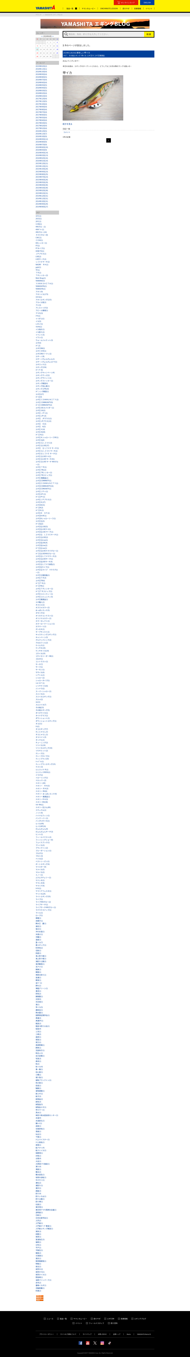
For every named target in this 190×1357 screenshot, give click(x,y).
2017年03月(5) (41, 123)
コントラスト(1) (42, 661)
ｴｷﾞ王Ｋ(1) (40, 510)
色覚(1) (38, 1085)
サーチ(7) (39, 664)
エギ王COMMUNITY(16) (45, 486)
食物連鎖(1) (40, 1091)
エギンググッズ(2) (43, 375)
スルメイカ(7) (41, 704)
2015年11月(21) (42, 166)
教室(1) (38, 980)
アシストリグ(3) (42, 307)
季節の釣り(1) (41, 975)
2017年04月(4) (41, 120)
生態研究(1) (40, 1128)
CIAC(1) (39, 237)
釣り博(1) (39, 1201)
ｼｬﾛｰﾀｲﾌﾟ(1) (40, 683)
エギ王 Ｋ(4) (40, 429)
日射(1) (38, 1215)
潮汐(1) (38, 1188)
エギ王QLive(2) (41, 545)
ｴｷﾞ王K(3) (39, 507)
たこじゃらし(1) (42, 731)
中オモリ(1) (40, 1180)
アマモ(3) (39, 313)
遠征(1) (38, 926)
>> (53, 36)
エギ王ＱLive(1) (42, 540)
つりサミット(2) (42, 750)
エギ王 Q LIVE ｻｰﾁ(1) (43, 456)
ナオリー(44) (41, 783)
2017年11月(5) (41, 101)
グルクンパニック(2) (43, 640)
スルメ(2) (39, 699)
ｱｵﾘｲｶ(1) (39, 297)
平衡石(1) (39, 1250)
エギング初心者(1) (43, 386)
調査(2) (38, 1191)
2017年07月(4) (41, 112)
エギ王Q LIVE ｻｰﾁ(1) (43, 529)
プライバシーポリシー (46, 1334)
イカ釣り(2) (40, 332)
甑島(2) (38, 1023)
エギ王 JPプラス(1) (44, 418)
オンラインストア (128, 2)
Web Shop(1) (41, 278)
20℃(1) (38, 221)
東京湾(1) (39, 1207)
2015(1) (39, 218)
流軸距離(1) (40, 1288)
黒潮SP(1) (39, 1020)
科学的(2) (39, 948)
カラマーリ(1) (41, 626)
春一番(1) (39, 1069)
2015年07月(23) (42, 177)
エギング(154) (41, 367)
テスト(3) (39, 767)
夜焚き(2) (39, 1269)
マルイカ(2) (40, 872)
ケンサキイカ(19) (42, 650)
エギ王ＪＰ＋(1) (42, 491)
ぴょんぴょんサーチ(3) (44, 831)
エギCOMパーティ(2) (43, 353)
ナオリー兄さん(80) (43, 807)
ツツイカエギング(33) (44, 748)
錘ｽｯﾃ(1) (39, 1123)
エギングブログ (140, 1319)
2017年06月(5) (41, 114)
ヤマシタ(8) (40, 883)
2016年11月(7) (41, 133)
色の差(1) (39, 1083)
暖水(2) (38, 1172)
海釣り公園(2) (41, 961)
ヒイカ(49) (40, 823)
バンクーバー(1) (42, 818)
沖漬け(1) (39, 934)
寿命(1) (38, 1061)
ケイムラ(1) (40, 645)
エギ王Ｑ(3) (40, 521)
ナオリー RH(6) (41, 791)
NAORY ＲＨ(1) (42, 264)
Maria (129, 1334)
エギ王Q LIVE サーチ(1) (44, 532)
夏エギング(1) (41, 945)
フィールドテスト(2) (43, 837)
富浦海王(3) (40, 1239)
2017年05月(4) (41, 117)
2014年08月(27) (42, 206)
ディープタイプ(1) (42, 756)
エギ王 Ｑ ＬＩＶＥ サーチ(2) (47, 451)
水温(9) (38, 1118)
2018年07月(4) (41, 79)
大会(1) (38, 1161)
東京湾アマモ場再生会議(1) (46, 1210)
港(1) (38, 1004)
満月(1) (38, 1258)
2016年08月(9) (41, 142)
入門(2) (38, 1220)
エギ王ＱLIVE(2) (42, 537)
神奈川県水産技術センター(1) (47, 1115)
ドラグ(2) (39, 775)
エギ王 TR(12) (41, 470)
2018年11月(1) (41, 69)
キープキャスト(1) (43, 632)
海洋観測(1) (40, 964)
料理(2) (38, 1290)
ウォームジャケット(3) (44, 340)
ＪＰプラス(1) (41, 253)
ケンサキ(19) (41, 648)
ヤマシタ (38, 15)
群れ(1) (38, 985)
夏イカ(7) (39, 942)
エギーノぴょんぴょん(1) (45, 359)
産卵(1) (38, 1037)
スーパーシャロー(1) (43, 691)
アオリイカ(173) (42, 294)
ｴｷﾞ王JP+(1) (40, 496)
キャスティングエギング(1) (46, 634)
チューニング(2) (42, 742)
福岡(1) (38, 1242)
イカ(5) (38, 321)
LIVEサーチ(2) (41, 259)
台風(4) (38, 1158)
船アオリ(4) (40, 1147)
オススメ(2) (40, 605)
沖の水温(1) (40, 931)
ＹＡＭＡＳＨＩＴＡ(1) (44, 283)
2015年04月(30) (42, 185)
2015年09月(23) (42, 171)
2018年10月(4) (41, 71)
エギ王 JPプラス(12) (43, 421)
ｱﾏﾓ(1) (38, 316)
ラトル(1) (39, 912)
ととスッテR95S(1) (43, 772)
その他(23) (40, 707)
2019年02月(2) (41, 66)
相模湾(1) (39, 1153)
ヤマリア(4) (40, 885)
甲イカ (83, 55)
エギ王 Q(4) (40, 440)
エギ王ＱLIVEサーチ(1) (44, 559)
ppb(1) (38, 267)
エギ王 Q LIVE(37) (42, 445)
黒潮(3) (38, 1018)
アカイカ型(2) (41, 302)
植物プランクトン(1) (43, 1080)
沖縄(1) (38, 937)
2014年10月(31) (42, 201)
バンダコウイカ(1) (43, 821)
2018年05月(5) (41, 85)
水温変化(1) (40, 1120)
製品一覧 (63, 1319)
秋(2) (38, 1064)
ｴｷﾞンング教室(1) (42, 391)
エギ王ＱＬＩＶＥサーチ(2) (46, 556)
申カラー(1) (40, 1110)
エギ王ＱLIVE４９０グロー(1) (47, 551)
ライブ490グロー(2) (43, 902)
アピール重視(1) (42, 310)
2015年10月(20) (42, 169)
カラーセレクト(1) (43, 621)
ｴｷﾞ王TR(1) (40, 586)
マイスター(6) (41, 867)
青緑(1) (38, 1131)
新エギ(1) (39, 1093)
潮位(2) (38, 1183)
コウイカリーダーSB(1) (44, 656)
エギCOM (110, 1319)
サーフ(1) (39, 667)
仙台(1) (38, 1134)
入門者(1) (39, 1223)
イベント (78, 1323)
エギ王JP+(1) (41, 494)
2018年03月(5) (41, 90)
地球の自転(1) (41, 1177)
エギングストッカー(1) (44, 380)
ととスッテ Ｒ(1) (42, 769)
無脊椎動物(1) (41, 1261)
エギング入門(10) (42, 389)
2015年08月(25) (42, 174)
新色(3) (38, 1101)
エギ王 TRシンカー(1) (44, 472)
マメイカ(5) (40, 869)
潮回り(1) (39, 1185)
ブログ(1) (39, 853)
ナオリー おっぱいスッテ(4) (46, 794)
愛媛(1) (38, 918)
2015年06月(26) (42, 179)
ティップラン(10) (42, 758)
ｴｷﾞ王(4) (39, 397)
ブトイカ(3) (40, 845)
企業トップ (116, 1334)
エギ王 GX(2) (40, 410)
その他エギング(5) (43, 710)
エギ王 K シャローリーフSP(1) (47, 437)
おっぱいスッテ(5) (43, 610)
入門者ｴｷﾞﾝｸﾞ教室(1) (43, 1226)
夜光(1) (38, 1266)
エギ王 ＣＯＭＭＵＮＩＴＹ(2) (47, 399)
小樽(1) (38, 1074)
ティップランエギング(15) (46, 764)
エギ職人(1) (40, 602)
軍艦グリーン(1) (42, 988)
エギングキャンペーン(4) (45, 372)
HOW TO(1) (40, 251)
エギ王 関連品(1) (42, 478)
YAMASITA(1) (41, 289)
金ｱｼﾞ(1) (39, 983)
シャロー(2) (40, 678)
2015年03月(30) (42, 187)
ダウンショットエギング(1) (46, 721)
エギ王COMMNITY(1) (43, 480)
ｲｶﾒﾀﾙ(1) (39, 326)
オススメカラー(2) (43, 607)
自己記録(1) (40, 1056)
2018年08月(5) (41, 77)
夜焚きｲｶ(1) (40, 1272)
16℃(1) (38, 216)
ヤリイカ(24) (41, 894)
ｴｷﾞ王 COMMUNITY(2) (44, 405)
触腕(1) (38, 1088)
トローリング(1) (42, 777)
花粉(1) (38, 950)
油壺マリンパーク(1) (43, 1280)
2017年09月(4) (41, 106)
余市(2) (38, 1282)
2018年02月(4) (41, 93)
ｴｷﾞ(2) (38, 345)
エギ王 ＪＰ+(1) (42, 413)
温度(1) (38, 939)
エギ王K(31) (40, 505)
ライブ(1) (39, 899)
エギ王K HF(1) (41, 515)
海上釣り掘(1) (41, 956)
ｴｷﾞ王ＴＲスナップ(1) (44, 591)
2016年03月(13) (42, 155)
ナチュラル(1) (41, 810)
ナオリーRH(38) (42, 802)
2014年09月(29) (42, 204)
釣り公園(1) (40, 1199)
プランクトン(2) (42, 848)
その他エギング (75, 55)
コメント (66, 132)
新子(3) (38, 1096)
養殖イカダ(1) (41, 1285)
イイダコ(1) (40, 318)
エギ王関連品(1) (42, 599)
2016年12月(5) (41, 131)
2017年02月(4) (41, 125)
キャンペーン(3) (42, 637)
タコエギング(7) (42, 729)
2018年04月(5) (41, 87)
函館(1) (38, 1234)
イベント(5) (40, 334)
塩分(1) (38, 929)
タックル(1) (40, 740)
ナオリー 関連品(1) (43, 796)
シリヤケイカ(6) (42, 686)
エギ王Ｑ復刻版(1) (43, 575)
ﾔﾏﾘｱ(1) (38, 888)
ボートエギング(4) (43, 864)
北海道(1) (39, 1255)
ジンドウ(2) (40, 688)
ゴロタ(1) (39, 659)
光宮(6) (38, 999)
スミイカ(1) (40, 694)
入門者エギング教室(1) (44, 1228)
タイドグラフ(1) (42, 715)
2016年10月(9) (41, 136)
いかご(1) (39, 324)
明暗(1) (38, 1263)
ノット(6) (39, 812)
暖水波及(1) (40, 1174)
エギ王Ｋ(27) (41, 502)
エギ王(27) (40, 394)
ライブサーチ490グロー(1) (46, 907)
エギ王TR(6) (40, 580)
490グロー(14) (41, 232)
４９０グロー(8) (42, 235)
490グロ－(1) (41, 226)
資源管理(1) (40, 1045)
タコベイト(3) (41, 737)
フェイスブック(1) (43, 842)
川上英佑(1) (40, 1142)
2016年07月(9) (41, 144)
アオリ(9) (39, 291)
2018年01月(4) (41, 96)
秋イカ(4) (39, 1066)
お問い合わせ (102, 1334)
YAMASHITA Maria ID (144, 1334)
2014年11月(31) (42, 198)
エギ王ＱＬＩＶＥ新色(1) (45, 564)
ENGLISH (147, 2)
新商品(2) (39, 1099)
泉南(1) (38, 1145)
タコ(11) (39, 723)
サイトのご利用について (68, 1334)
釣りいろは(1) (41, 1196)
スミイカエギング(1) (43, 696)
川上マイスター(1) (43, 1139)
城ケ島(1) (39, 1077)
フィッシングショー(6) (44, 839)
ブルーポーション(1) (43, 850)
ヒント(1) (39, 834)
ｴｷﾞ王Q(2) (39, 523)
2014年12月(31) (42, 196)
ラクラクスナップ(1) (43, 910)
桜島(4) (38, 1028)
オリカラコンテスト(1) (44, 615)
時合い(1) (39, 1053)
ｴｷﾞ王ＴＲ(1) (40, 583)
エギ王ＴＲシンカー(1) (44, 588)
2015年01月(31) (42, 193)
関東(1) (38, 969)
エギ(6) (38, 343)
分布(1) (38, 1245)
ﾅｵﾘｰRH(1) (40, 804)
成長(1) (38, 1126)
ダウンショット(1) (43, 718)
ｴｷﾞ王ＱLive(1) (41, 548)
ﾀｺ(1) (38, 726)
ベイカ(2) (39, 858)
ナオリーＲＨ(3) (42, 799)
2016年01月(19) (42, 160)
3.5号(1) (39, 224)
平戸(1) (38, 1247)
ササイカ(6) (40, 672)
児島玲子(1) (40, 1050)
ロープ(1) (39, 915)
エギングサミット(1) (43, 378)
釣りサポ (97, 1319)
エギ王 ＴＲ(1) (41, 467)
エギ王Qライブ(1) (42, 567)
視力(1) (38, 1042)
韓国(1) (38, 972)
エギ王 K (90, 55)
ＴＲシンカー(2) (42, 275)
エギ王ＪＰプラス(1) (43, 499)
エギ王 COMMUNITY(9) (44, 402)
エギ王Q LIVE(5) (42, 526)
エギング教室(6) (42, 383)
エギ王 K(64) (40, 432)
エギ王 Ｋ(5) (41, 424)
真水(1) (38, 1112)
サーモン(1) (40, 669)
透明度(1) (39, 1212)
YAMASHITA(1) (41, 286)
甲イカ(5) (39, 1007)
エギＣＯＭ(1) (41, 351)
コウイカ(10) (40, 653)
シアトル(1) (40, 675)
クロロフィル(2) (42, 642)
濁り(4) (38, 1166)
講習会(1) (39, 1010)
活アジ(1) (39, 966)
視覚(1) (38, 1039)
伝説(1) (38, 1204)
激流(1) (38, 991)
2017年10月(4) (41, 104)
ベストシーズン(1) (43, 861)
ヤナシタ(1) (40, 880)
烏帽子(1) (39, 921)
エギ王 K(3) (41, 426)
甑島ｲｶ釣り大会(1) (43, 1026)
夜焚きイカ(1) (41, 1274)
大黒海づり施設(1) (43, 1164)
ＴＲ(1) (38, 272)
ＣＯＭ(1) (39, 240)
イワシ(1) (39, 337)
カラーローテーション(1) (45, 623)
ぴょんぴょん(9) (42, 829)
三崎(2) (38, 1034)
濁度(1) (38, 1169)
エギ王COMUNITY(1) (43, 488)
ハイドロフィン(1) (43, 815)
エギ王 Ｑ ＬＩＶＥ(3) (44, 443)
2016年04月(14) (42, 152)
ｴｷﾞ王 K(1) (40, 434)
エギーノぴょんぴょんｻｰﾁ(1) (46, 362)
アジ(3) (38, 305)
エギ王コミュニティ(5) (44, 596)
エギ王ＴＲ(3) (41, 578)
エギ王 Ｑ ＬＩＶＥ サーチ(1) (47, 448)
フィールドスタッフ (96, 1323)
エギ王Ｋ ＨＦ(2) (43, 513)
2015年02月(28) (42, 190)
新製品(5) (39, 1104)
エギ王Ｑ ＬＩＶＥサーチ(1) (47, 534)
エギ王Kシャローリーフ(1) (46, 518)
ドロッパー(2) (41, 780)
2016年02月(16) (42, 158)
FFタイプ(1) (40, 248)
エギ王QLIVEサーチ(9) (44, 561)
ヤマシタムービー (80, 1319)
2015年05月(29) (42, 182)
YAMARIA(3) (40, 280)
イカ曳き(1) (40, 329)
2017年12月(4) (41, 98)
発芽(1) (38, 1236)
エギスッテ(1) (41, 364)
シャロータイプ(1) (43, 680)
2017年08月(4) (41, 109)
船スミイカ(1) (41, 1150)
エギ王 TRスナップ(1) (44, 475)
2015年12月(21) (42, 163)
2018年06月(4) (41, 82)
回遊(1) (38, 953)
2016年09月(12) (42, 139)
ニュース (50, 1319)
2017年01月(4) (41, 128)
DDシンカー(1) (41, 243)
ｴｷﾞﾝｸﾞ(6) (39, 370)
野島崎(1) (39, 1277)
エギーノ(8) (40, 356)
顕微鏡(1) (39, 996)
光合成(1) (39, 1001)
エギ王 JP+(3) (41, 416)
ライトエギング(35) (43, 896)
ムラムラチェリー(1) (43, 877)
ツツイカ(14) (41, 745)
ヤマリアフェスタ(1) (43, 891)
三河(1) (38, 1031)
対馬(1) (38, 1155)
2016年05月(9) (41, 150)
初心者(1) (39, 1072)
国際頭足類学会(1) (43, 1015)
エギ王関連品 (99, 55)
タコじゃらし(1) (42, 734)
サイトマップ (87, 1334)
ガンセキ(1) (40, 629)
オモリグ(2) (40, 613)
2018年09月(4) (41, 74)
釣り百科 (114, 1323)
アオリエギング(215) (44, 299)
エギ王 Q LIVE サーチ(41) (45, 459)
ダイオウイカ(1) (42, 713)
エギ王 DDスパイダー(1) (45, 407)
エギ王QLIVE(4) (42, 542)
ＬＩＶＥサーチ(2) (43, 262)
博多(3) (38, 1231)
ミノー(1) (39, 875)
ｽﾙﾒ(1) (38, 702)
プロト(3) (39, 856)
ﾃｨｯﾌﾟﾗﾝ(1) (40, 761)
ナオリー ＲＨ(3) (43, 785)
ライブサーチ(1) (42, 904)
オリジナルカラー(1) (43, 618)
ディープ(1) (40, 753)
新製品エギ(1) (41, 1107)
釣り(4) (38, 1193)
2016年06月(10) (42, 147)
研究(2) (38, 993)
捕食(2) (38, 1253)
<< (42, 36)
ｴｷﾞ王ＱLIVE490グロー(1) (45, 553)
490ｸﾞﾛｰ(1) (40, 229)
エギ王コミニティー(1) (44, 594)
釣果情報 (124, 1319)
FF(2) (38, 245)
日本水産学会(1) (42, 1218)
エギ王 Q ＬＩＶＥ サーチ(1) (46, 453)
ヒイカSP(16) (41, 826)
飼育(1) (38, 1047)
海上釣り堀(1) (41, 958)
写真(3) (38, 1058)
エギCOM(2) (40, 348)
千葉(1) (38, 1137)
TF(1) (38, 270)
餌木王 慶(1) (41, 923)
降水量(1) (39, 1012)
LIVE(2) (38, 256)
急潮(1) (38, 977)
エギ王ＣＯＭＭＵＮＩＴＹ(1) (47, 483)
